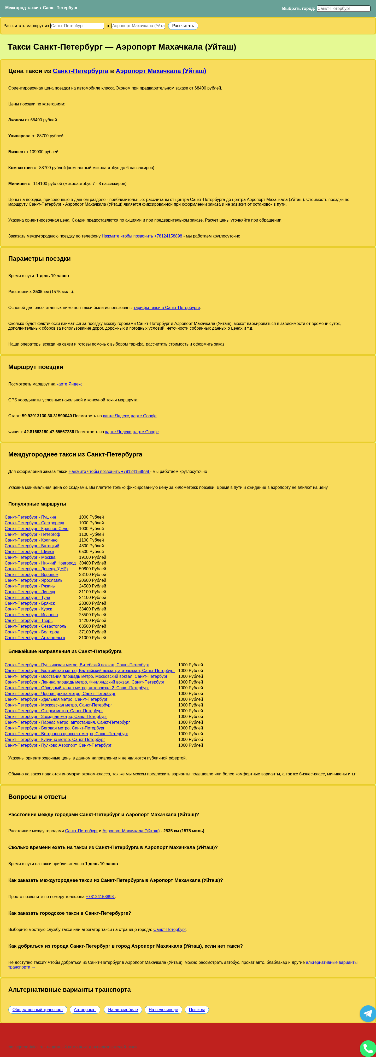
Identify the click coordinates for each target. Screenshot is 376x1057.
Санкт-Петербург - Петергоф (32, 534)
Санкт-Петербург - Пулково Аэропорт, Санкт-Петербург (58, 745)
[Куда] (138, 26)
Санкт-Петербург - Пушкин (30, 517)
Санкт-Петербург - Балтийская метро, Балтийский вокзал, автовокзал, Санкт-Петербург (90, 670)
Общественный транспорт (38, 1009)
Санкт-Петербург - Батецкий (32, 546)
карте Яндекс (70, 384)
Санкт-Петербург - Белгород (32, 632)
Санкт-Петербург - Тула (27, 597)
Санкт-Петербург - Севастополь (35, 626)
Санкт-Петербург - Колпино (31, 540)
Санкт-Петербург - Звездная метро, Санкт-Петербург (56, 716)
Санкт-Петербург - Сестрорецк (34, 523)
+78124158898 (100, 896)
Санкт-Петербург (60, 7)
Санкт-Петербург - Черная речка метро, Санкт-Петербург (60, 693)
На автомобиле (123, 1009)
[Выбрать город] (344, 8)
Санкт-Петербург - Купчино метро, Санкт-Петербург (55, 739)
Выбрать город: (298, 8)
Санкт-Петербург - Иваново (31, 615)
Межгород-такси (22, 7)
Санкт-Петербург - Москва (30, 557)
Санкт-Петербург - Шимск (29, 551)
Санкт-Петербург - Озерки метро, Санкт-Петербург (54, 711)
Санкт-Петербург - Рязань (30, 586)
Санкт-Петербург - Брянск (30, 603)
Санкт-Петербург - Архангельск (35, 638)
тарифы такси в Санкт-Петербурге (167, 307)
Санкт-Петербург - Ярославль (33, 580)
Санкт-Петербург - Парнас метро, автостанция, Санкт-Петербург (67, 722)
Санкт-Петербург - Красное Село (36, 528)
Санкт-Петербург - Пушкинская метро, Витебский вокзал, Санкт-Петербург (77, 665)
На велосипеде (163, 1009)
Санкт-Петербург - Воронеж (31, 574)
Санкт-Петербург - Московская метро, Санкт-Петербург (58, 705)
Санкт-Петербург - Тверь (28, 620)
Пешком (197, 1009)
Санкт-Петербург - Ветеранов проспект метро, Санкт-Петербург (66, 734)
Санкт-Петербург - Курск (28, 609)
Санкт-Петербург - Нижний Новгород (40, 563)
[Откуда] (77, 26)
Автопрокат (85, 1009)
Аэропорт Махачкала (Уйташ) (161, 70)
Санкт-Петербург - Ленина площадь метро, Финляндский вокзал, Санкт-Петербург (84, 682)
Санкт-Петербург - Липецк (30, 592)
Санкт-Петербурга (80, 70)
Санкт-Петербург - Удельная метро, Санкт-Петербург (56, 699)
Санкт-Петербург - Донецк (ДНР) (36, 569)
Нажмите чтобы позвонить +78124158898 (143, 236)
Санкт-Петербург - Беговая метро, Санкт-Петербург (55, 728)
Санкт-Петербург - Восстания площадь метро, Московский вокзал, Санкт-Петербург (86, 676)
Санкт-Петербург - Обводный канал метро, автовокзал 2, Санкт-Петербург (77, 688)
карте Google (144, 416)
